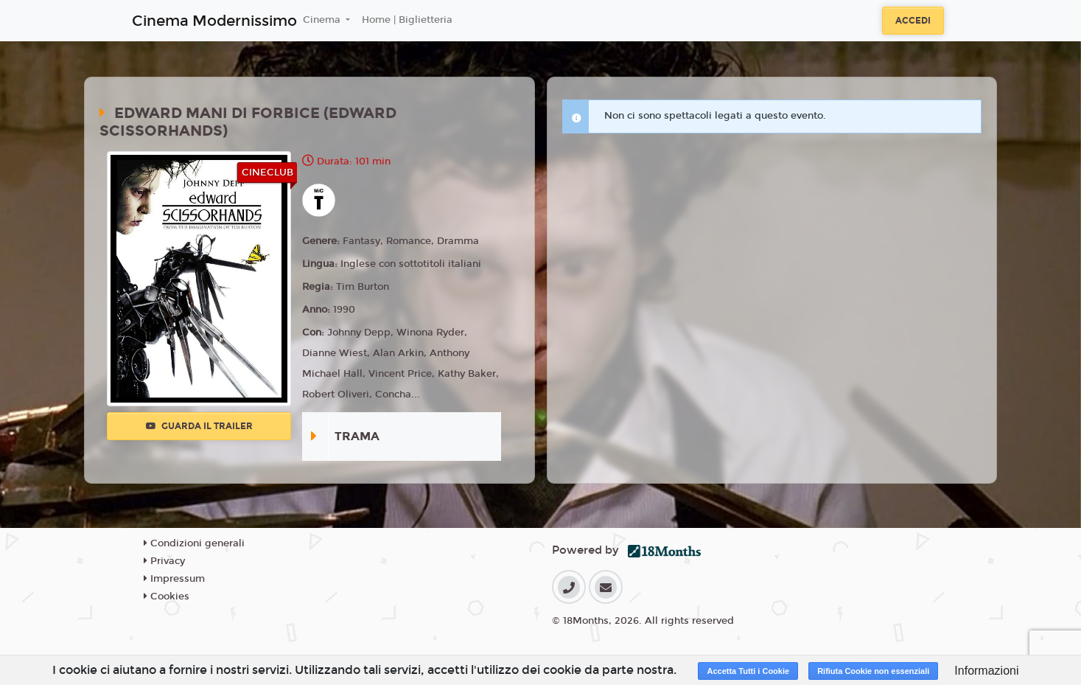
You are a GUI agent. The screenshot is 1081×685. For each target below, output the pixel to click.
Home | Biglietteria (407, 20)
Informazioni (986, 670)
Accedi (913, 20)
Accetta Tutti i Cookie (748, 671)
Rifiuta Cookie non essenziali (873, 671)
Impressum (174, 579)
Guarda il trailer (199, 426)
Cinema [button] (323, 20)
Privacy (164, 561)
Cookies (166, 596)
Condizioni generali (194, 543)
